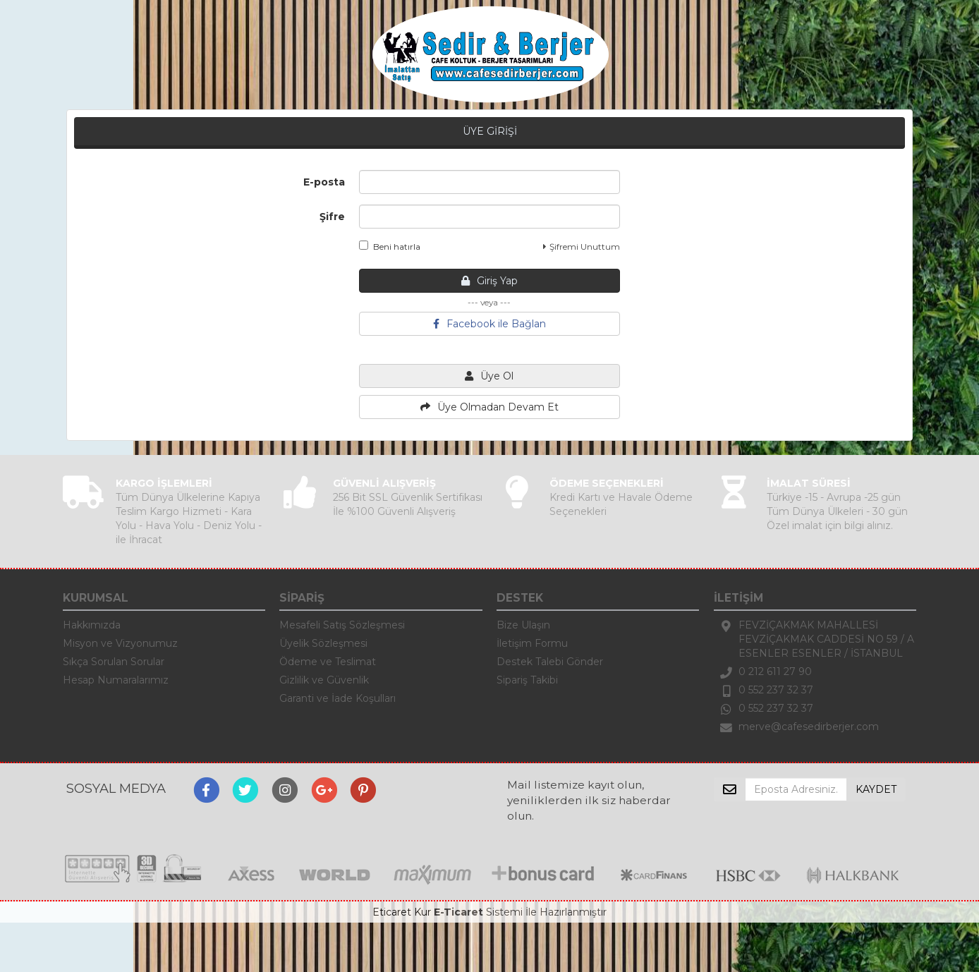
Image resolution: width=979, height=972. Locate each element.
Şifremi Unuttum (581, 246)
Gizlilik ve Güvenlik (324, 680)
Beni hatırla (389, 246)
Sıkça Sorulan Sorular (113, 661)
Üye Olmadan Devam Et (489, 407)
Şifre (332, 216)
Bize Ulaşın (523, 625)
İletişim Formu (532, 643)
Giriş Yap (489, 280)
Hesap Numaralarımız (116, 680)
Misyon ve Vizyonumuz (120, 643)
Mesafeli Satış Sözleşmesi (342, 625)
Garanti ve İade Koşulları (337, 698)
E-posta (324, 182)
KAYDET (876, 789)
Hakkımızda (92, 625)
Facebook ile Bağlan (489, 323)
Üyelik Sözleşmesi (323, 643)
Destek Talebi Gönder (550, 661)
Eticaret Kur (401, 912)
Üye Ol (489, 376)
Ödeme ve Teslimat (327, 661)
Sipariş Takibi (527, 680)
